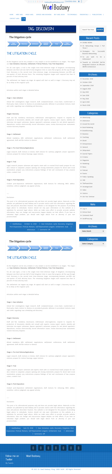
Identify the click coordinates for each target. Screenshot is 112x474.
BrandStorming (87, 131)
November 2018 (87, 79)
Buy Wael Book (59, 15)
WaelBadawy (17, 224)
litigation (69, 224)
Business (85, 134)
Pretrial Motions (29, 227)
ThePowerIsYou (87, 183)
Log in (84, 209)
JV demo (85, 157)
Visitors (85, 193)
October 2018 (87, 82)
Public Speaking (87, 177)
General (85, 147)
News (84, 167)
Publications (97, 15)
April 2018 (85, 102)
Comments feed (87, 215)
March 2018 (86, 105)
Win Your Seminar (88, 197)
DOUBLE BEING (87, 43)
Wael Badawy (33, 456)
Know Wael (29, 15)
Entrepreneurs (87, 144)
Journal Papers (87, 154)
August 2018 (86, 89)
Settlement (60, 227)
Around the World (88, 124)
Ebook (84, 141)
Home (11, 15)
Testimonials (72, 15)
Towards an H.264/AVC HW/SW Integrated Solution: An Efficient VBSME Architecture (93, 64)
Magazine (85, 160)
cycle (55, 224)
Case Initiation (46, 224)
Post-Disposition (16, 227)
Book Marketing (87, 127)
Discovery (61, 224)
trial (66, 227)
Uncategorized (87, 187)
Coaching (85, 137)
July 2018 (85, 92)
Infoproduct (86, 150)
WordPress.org (87, 219)
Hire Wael (19, 15)
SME (83, 180)
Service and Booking (43, 15)
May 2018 (85, 99)
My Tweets (9, 463)
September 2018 (88, 85)
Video (84, 190)
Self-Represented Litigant (45, 227)
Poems (84, 173)
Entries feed (86, 212)
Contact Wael (14, 18)
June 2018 (85, 95)
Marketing (85, 164)
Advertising (86, 117)
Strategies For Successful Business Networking (93, 52)
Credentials (84, 15)
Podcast (85, 170)
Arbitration (31, 229)
